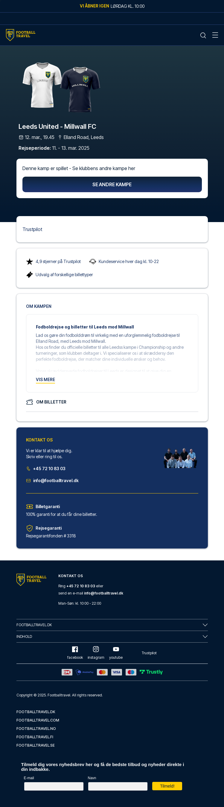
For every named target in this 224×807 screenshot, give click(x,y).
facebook (75, 653)
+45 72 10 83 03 (45, 468)
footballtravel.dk (35, 712)
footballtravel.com (37, 720)
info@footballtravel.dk (52, 480)
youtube (116, 653)
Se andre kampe (112, 184)
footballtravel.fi (34, 737)
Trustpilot (32, 229)
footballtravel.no (36, 728)
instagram (96, 653)
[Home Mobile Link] (20, 35)
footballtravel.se (35, 745)
